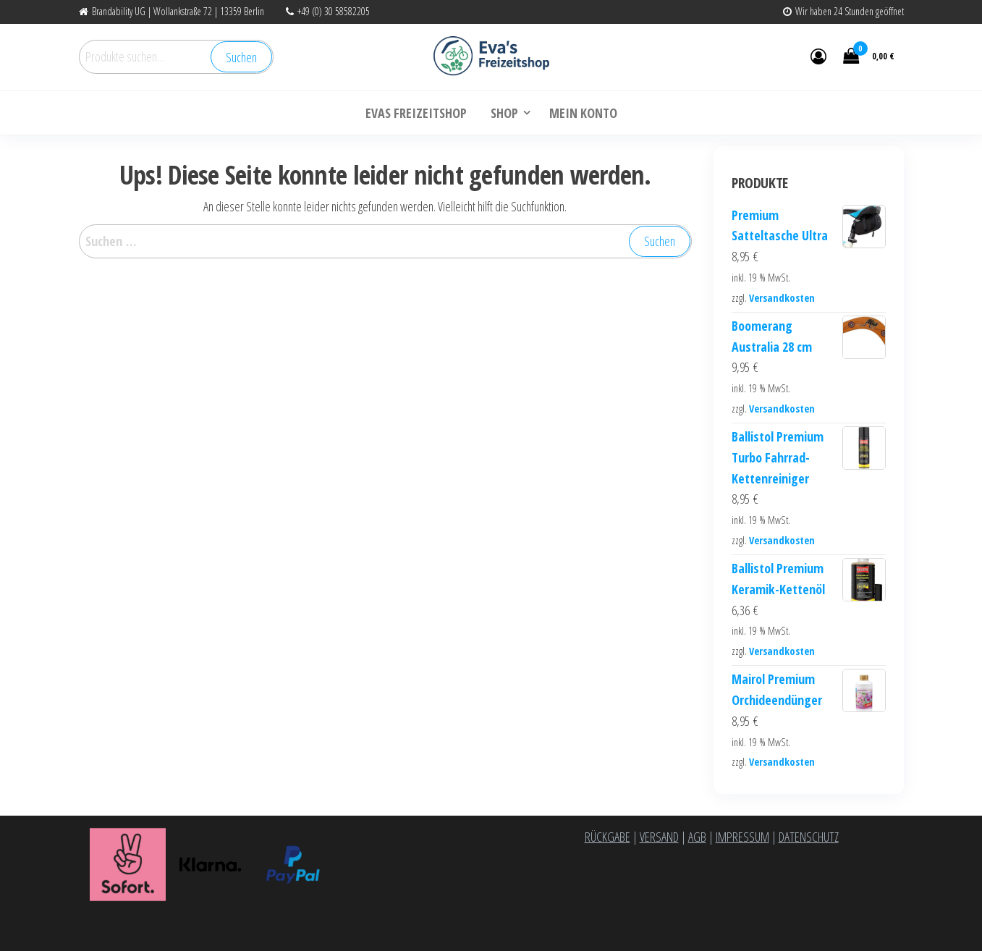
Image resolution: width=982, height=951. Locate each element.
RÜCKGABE (607, 836)
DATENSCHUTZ (809, 836)
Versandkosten (782, 298)
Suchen (241, 57)
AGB (697, 836)
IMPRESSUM (742, 836)
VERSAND (659, 836)
